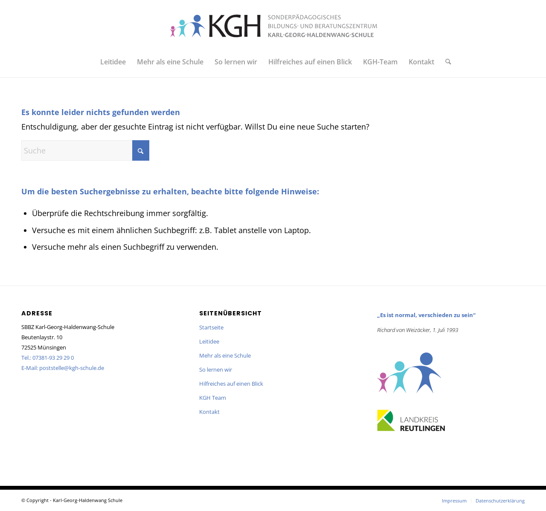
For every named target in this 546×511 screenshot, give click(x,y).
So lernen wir (215, 369)
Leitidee (209, 341)
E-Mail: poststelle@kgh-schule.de (62, 368)
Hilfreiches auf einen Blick (231, 383)
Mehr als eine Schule (225, 355)
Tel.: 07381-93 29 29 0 (47, 357)
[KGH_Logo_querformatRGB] (273, 25)
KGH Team (212, 397)
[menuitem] (113, 61)
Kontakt (209, 412)
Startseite (211, 327)
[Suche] (445, 61)
